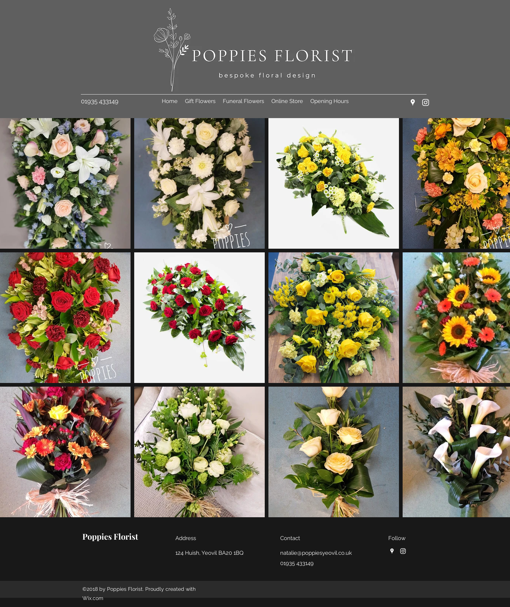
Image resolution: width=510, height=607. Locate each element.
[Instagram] (425, 102)
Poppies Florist (110, 536)
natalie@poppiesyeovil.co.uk (316, 553)
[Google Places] (412, 102)
